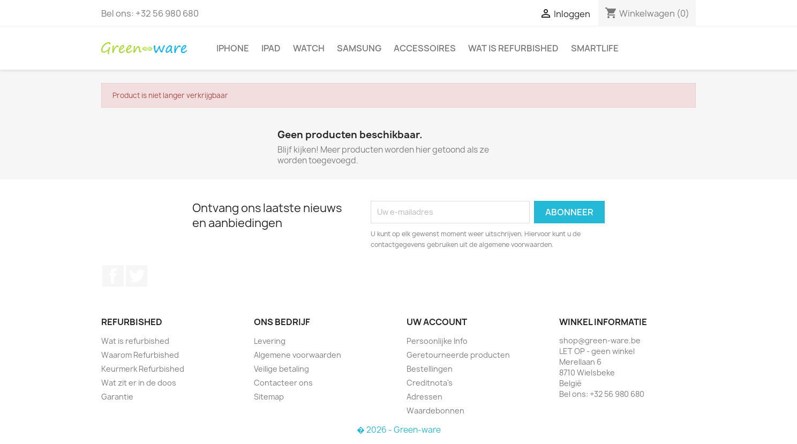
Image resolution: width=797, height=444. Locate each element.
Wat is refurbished (513, 48)
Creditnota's (430, 383)
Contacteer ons (283, 383)
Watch (309, 48)
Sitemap (269, 397)
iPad (271, 48)
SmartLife (595, 48)
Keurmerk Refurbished (142, 369)
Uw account (437, 322)
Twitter (136, 276)
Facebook (113, 276)
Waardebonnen (435, 410)
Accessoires (425, 48)
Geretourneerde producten (458, 355)
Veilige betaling (281, 369)
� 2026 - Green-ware (399, 429)
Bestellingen (430, 369)
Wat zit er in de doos (138, 383)
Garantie (117, 397)
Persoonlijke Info (437, 341)
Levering (269, 341)
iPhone (232, 48)
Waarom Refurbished (140, 355)
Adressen (424, 397)
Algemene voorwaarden (297, 355)
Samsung (359, 48)
